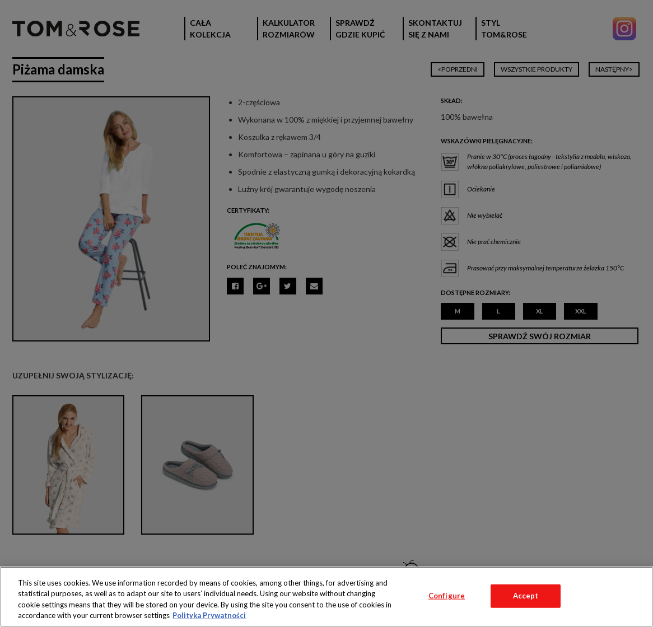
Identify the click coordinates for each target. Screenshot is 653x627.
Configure (446, 595)
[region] (326, 597)
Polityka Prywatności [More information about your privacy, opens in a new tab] (209, 615)
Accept (526, 595)
